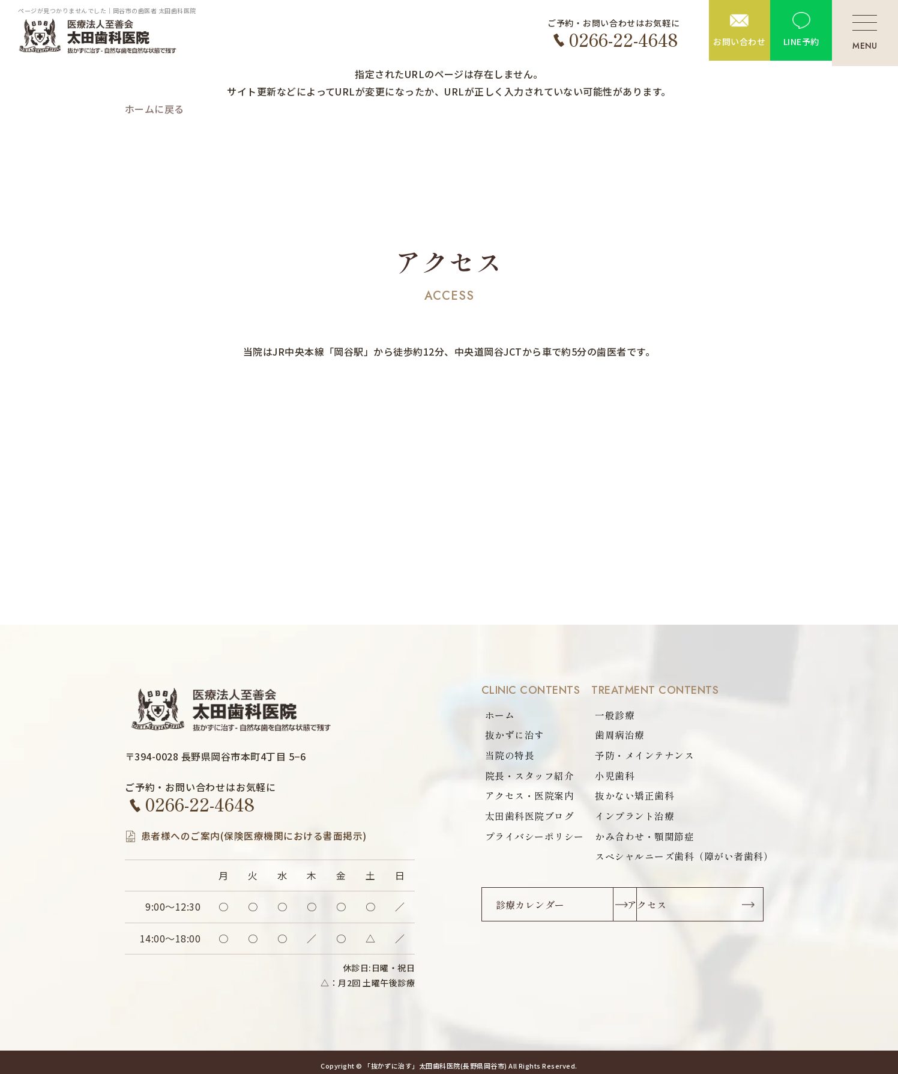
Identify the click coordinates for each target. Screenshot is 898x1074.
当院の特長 (509, 756)
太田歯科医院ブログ (529, 817)
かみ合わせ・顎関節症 (644, 838)
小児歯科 (614, 776)
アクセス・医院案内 (529, 797)
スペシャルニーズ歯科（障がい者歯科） (684, 858)
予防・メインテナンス (644, 756)
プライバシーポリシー (534, 838)
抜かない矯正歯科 (634, 797)
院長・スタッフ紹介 (529, 776)
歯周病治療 (619, 736)
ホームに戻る (154, 109)
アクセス (690, 907)
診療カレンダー (530, 907)
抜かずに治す (514, 736)
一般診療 (614, 715)
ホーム (499, 715)
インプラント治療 (634, 817)
